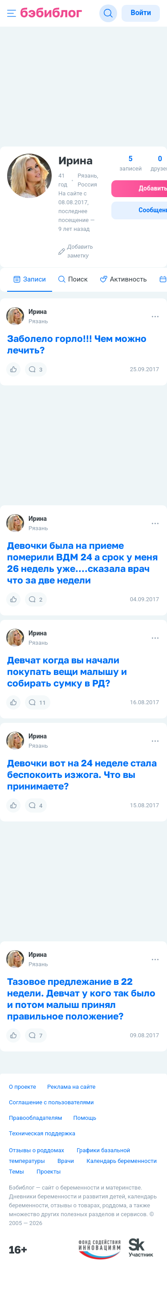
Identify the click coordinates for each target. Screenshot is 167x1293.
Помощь (84, 1118)
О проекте (22, 1086)
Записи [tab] (29, 279)
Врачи (66, 1161)
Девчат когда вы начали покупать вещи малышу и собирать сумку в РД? (67, 671)
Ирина (38, 311)
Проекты (49, 1171)
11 (37, 702)
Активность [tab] (123, 279)
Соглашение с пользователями (51, 1102)
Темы (17, 1171)
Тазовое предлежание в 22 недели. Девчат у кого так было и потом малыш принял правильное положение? (81, 999)
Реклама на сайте (71, 1086)
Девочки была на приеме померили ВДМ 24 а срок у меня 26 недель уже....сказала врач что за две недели (82, 562)
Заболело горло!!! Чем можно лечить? (77, 344)
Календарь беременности (121, 1161)
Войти (140, 12)
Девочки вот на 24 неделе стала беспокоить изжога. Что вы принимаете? (82, 774)
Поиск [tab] (73, 279)
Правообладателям (35, 1118)
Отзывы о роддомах (37, 1150)
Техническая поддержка (42, 1133)
